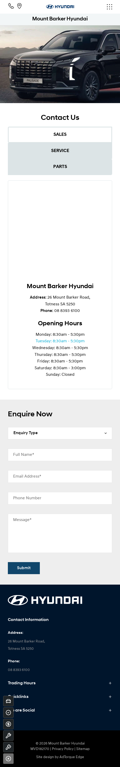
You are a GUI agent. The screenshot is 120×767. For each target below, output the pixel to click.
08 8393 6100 (67, 311)
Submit (24, 568)
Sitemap (83, 749)
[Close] (8, 758)
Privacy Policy (63, 749)
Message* (22, 520)
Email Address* (27, 476)
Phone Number (27, 498)
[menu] (94, 6)
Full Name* (23, 455)
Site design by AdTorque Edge (60, 757)
